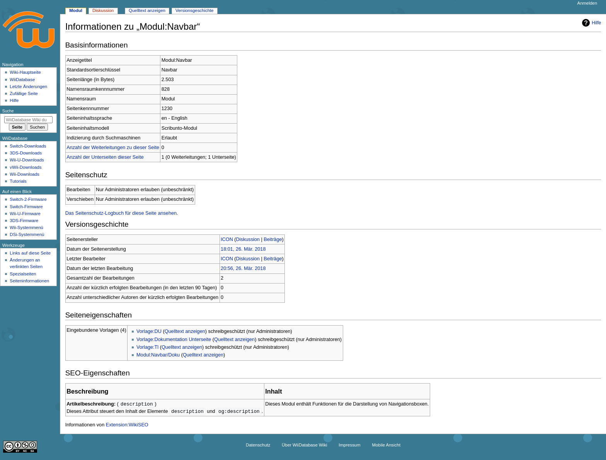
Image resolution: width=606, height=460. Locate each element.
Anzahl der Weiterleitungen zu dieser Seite (112, 147)
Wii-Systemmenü (26, 227)
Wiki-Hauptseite (25, 72)
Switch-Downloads (28, 146)
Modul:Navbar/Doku (158, 355)
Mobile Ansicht (386, 445)
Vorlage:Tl (147, 347)
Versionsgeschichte (194, 10)
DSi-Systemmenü (27, 234)
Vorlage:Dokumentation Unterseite (173, 339)
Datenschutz (258, 445)
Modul (75, 10)
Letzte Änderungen (28, 86)
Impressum (350, 445)
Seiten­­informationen (29, 280)
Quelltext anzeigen (185, 331)
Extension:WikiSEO (127, 425)
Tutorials (18, 181)
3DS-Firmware (24, 220)
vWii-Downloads (25, 167)
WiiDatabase (22, 79)
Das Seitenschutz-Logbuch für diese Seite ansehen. (121, 213)
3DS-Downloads (26, 153)
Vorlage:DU (149, 331)
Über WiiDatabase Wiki (304, 445)
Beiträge (273, 239)
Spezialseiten (23, 274)
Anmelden (587, 3)
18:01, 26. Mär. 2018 (243, 249)
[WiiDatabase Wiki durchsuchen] (28, 119)
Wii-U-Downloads (27, 160)
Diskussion (248, 239)
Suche (8, 111)
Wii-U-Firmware (25, 213)
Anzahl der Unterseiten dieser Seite (105, 157)
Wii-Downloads (24, 174)
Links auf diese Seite (30, 253)
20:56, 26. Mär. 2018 (243, 268)
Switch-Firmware (26, 206)
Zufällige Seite (24, 93)
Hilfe (590, 23)
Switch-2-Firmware (28, 199)
